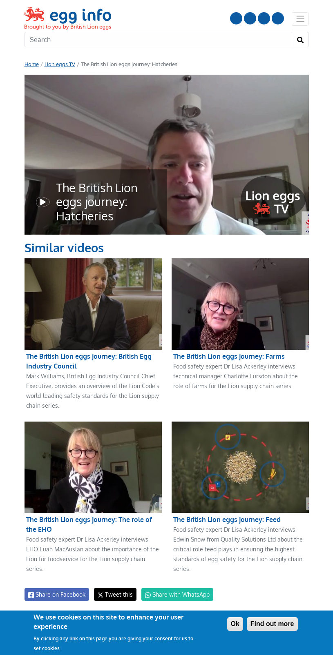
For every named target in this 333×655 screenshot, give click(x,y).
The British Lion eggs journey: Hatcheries (96, 202)
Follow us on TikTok (278, 18)
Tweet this (113, 594)
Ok (235, 623)
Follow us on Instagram (250, 18)
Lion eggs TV (59, 64)
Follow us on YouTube (236, 18)
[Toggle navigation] (300, 18)
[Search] (158, 39)
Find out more (272, 623)
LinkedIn (264, 18)
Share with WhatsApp (173, 594)
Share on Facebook (56, 594)
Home (32, 64)
